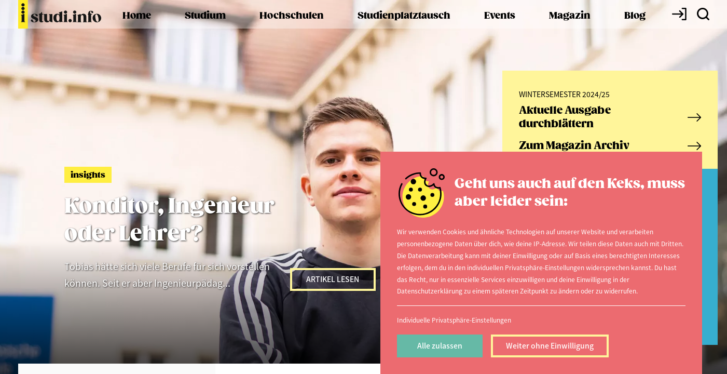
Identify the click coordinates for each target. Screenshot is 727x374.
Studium (205, 15)
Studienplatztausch (404, 15)
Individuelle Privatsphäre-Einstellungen (454, 319)
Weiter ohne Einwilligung (550, 345)
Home (136, 15)
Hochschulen (291, 15)
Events (499, 15)
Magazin (570, 15)
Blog (635, 15)
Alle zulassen (439, 345)
